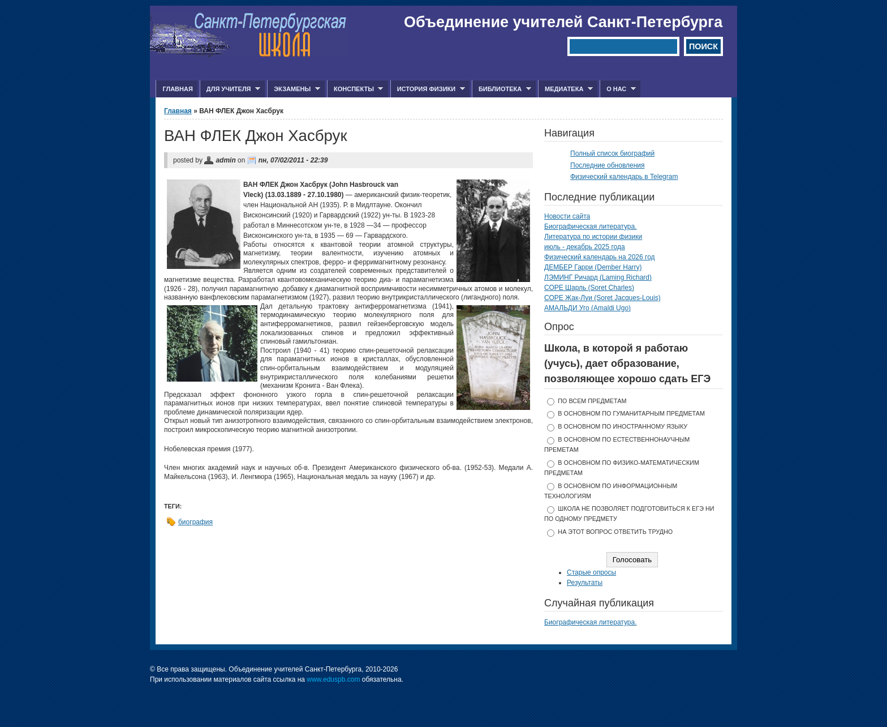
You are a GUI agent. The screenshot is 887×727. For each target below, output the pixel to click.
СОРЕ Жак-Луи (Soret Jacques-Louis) (602, 298)
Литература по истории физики (593, 237)
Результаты (584, 583)
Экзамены (293, 89)
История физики (427, 89)
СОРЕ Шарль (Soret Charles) (589, 288)
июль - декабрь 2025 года (584, 247)
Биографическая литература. (590, 226)
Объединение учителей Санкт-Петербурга (563, 22)
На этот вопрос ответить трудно (615, 531)
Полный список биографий (612, 153)
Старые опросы (591, 572)
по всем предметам (592, 400)
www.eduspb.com (333, 679)
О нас (618, 89)
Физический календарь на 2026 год (599, 257)
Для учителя (230, 89)
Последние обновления (607, 165)
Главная (177, 88)
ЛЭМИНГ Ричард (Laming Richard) (598, 277)
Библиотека (501, 89)
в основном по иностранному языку (622, 426)
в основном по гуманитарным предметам (631, 413)
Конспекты (355, 89)
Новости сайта (567, 216)
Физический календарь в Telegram (624, 177)
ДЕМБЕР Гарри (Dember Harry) (593, 267)
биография (195, 522)
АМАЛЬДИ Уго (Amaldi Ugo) (587, 308)
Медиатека (565, 89)
